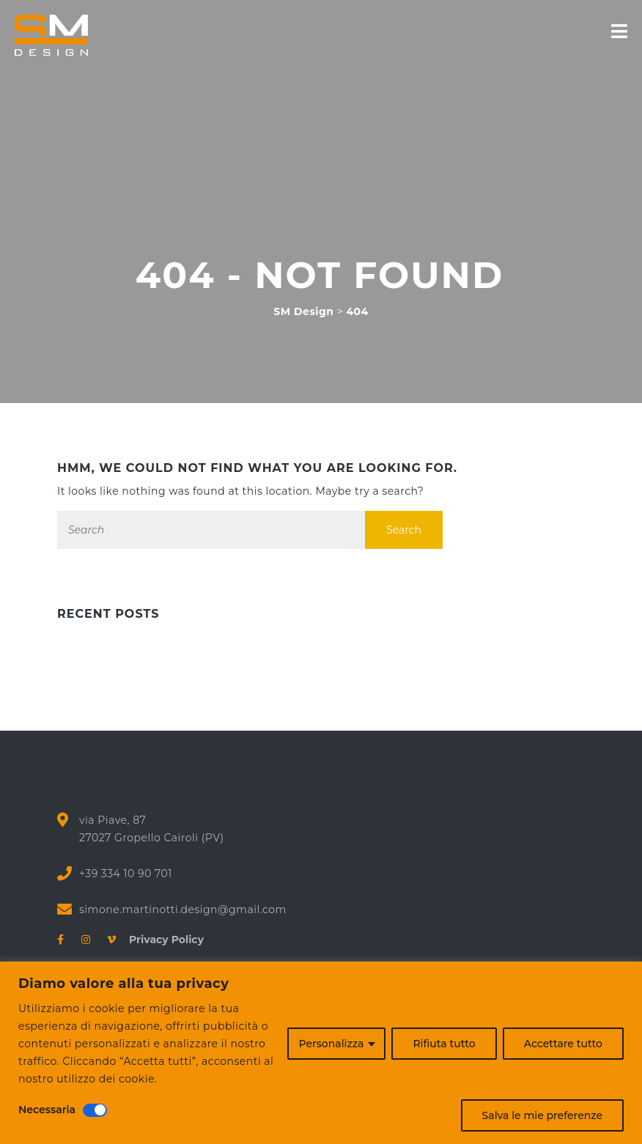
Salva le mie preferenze (542, 1115)
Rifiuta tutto (444, 1043)
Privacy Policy (161, 939)
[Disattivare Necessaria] (95, 1110)
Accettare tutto (563, 1043)
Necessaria (46, 1109)
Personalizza (331, 1043)
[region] (321, 1053)
